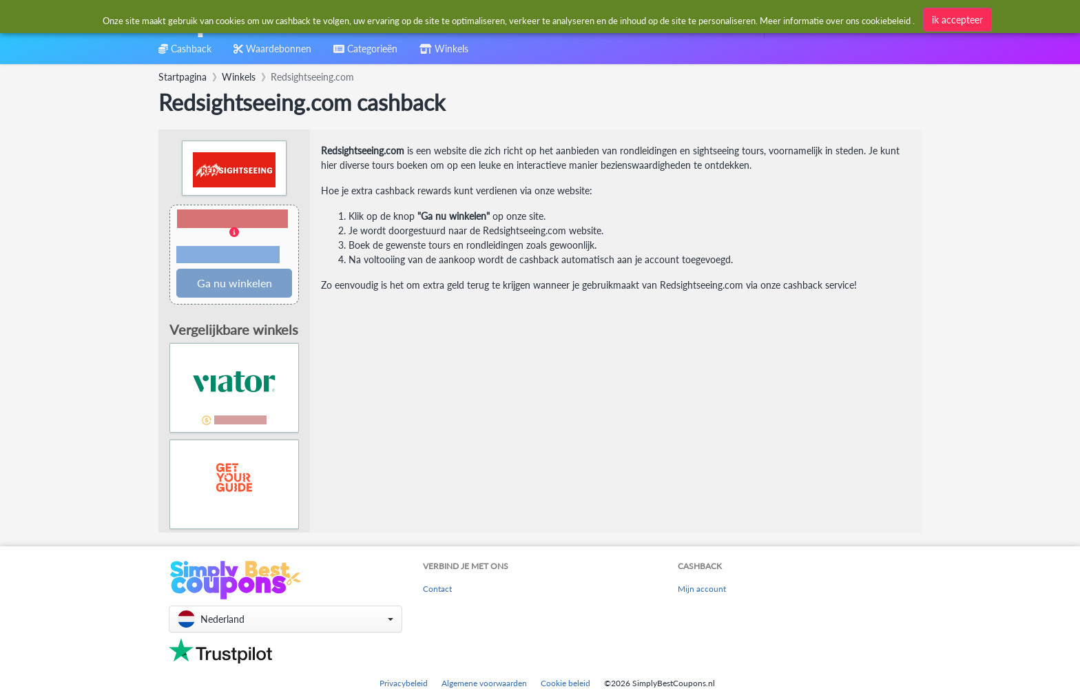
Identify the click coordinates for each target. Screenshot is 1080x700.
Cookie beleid (565, 683)
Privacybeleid (404, 683)
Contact (437, 589)
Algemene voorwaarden (484, 683)
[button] (234, 237)
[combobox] (508, 19)
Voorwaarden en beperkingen (228, 255)
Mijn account (702, 589)
